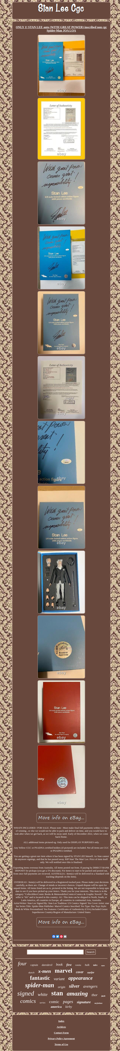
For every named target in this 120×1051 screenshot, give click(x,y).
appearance (80, 978)
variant (59, 979)
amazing (77, 993)
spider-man (39, 985)
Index (61, 1021)
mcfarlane (98, 1003)
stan (57, 993)
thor (95, 995)
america (56, 1007)
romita (78, 965)
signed (25, 993)
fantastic (40, 978)
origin (61, 987)
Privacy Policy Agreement (61, 1038)
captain (34, 965)
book (59, 964)
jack (103, 996)
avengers (90, 986)
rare (103, 965)
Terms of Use (61, 1044)
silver (74, 986)
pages (68, 1001)
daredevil (47, 964)
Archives (61, 1026)
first (68, 964)
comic (54, 1001)
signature (84, 1002)
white (43, 994)
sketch (31, 972)
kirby (68, 1007)
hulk (87, 965)
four (22, 963)
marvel (63, 970)
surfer (90, 972)
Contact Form (61, 1032)
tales (95, 965)
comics (28, 1001)
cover (80, 972)
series (42, 1002)
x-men (44, 971)
